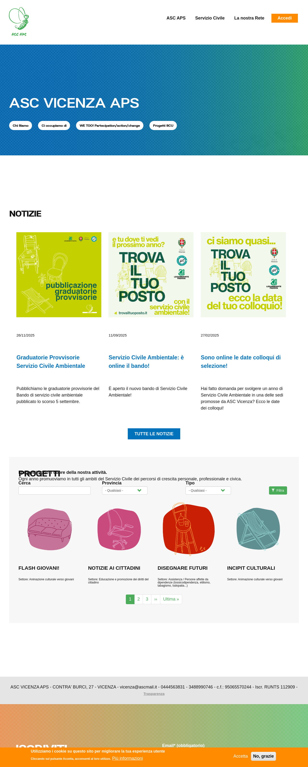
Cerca (25, 483)
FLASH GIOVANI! (39, 568)
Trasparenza (154, 694)
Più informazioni (127, 758)
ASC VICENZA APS (74, 102)
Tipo (190, 483)
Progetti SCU (163, 125)
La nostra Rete (249, 18)
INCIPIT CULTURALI (251, 568)
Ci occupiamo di (54, 125)
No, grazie (263, 756)
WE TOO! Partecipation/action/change (110, 125)
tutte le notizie (154, 433)
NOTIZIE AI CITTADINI (114, 568)
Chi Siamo (20, 125)
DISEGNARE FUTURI (183, 568)
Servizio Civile (210, 18)
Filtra (277, 490)
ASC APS (176, 18)
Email (183, 745)
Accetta (240, 756)
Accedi (284, 18)
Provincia (112, 483)
